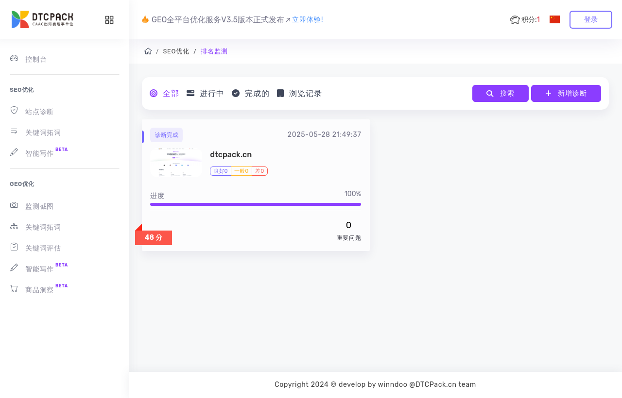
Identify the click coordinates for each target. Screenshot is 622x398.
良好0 (221, 171)
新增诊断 (566, 93)
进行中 (206, 93)
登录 (591, 20)
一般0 (241, 171)
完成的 (251, 93)
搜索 (500, 93)
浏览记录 (299, 93)
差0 (259, 171)
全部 (164, 93)
